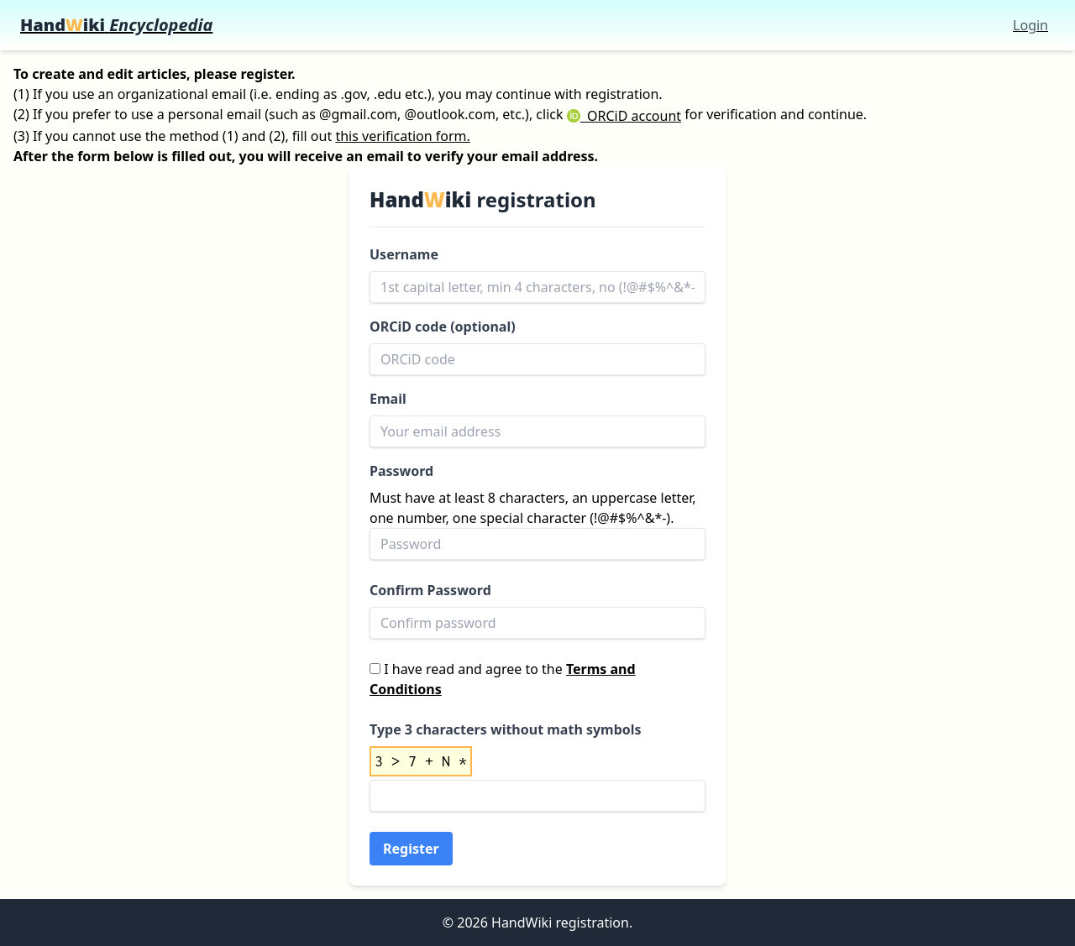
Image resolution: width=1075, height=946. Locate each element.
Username (404, 254)
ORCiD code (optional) (443, 326)
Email (388, 398)
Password (401, 471)
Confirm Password (430, 590)
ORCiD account (624, 116)
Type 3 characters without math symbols (506, 729)
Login (1030, 25)
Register (411, 848)
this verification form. (402, 136)
